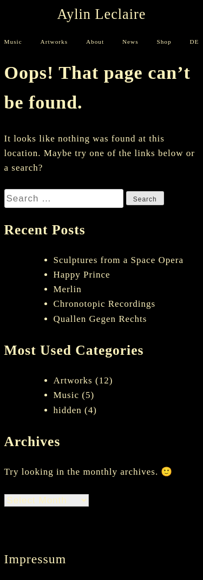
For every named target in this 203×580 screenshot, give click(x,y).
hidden (68, 410)
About (95, 42)
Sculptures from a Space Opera (119, 260)
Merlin (68, 289)
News (130, 42)
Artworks (54, 42)
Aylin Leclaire (101, 15)
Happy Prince (82, 274)
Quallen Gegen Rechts (100, 319)
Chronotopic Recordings (105, 304)
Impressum (35, 559)
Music (13, 42)
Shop (163, 42)
